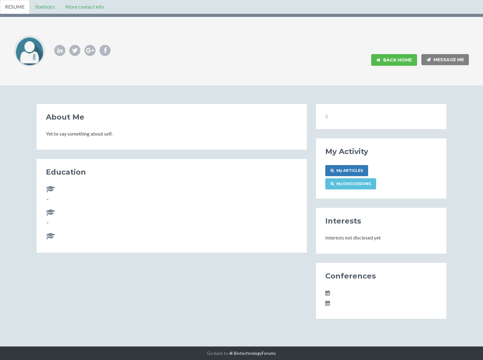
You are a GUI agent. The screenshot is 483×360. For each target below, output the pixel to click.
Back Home (394, 60)
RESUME (15, 7)
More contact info (84, 7)
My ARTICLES (347, 170)
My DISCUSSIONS (351, 183)
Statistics (45, 7)
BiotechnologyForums (255, 353)
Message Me (445, 59)
